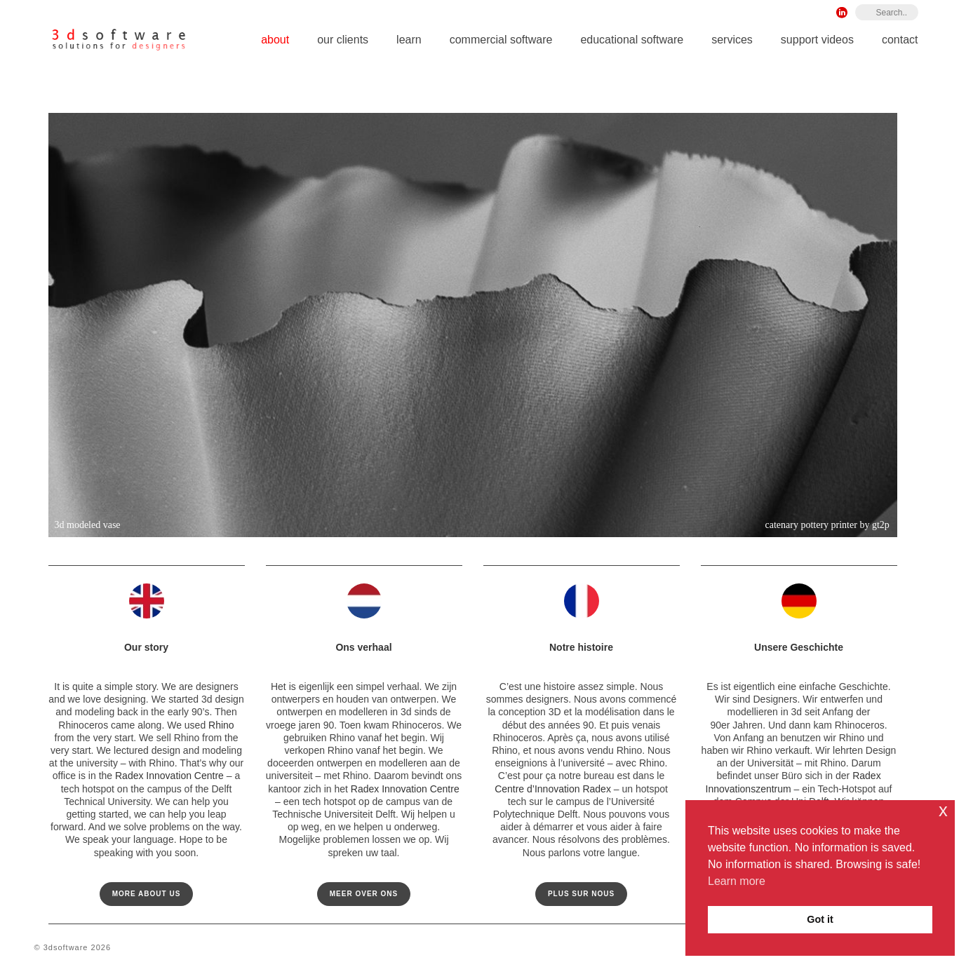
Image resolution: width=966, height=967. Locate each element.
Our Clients (342, 40)
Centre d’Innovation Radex (553, 788)
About (275, 40)
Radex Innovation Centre (169, 775)
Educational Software (631, 40)
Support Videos (817, 40)
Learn (409, 40)
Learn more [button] (736, 881)
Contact (900, 40)
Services (732, 40)
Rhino (221, 725)
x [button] (943, 810)
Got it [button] (820, 919)
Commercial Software (501, 40)
